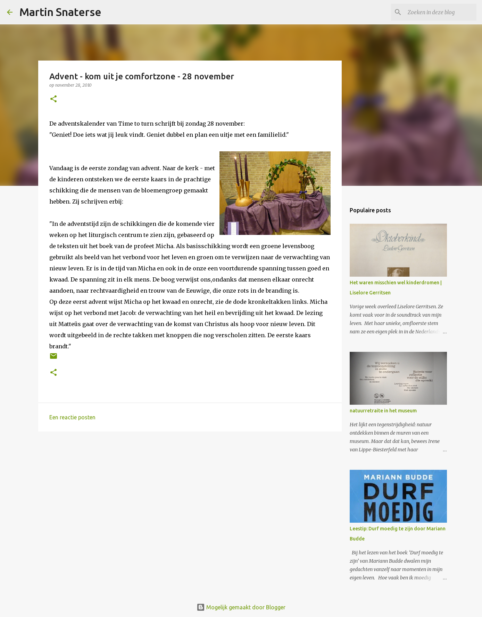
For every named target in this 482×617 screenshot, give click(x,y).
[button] (53, 99)
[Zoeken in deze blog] (440, 12)
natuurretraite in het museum (383, 410)
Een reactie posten (72, 417)
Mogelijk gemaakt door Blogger (241, 607)
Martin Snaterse (60, 12)
